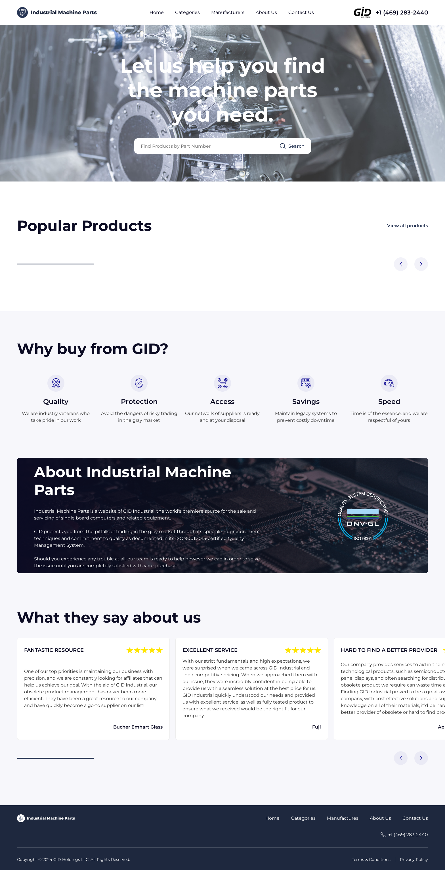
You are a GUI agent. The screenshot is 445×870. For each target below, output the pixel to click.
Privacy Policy (414, 859)
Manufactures (342, 818)
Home (157, 12)
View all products (407, 225)
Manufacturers (227, 12)
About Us (266, 12)
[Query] (222, 146)
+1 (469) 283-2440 (402, 12)
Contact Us (301, 12)
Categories (187, 12)
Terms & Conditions (371, 859)
